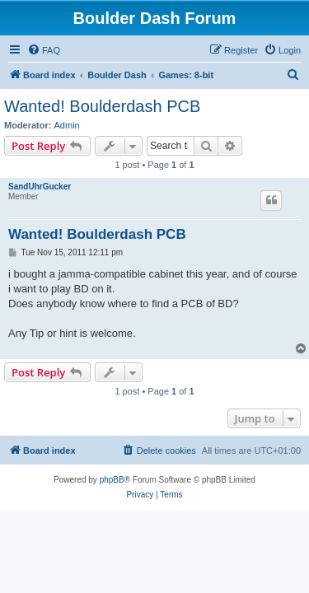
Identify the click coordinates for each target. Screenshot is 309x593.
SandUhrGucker (39, 186)
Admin (67, 125)
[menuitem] (43, 50)
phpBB (112, 479)
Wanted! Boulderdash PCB (102, 106)
